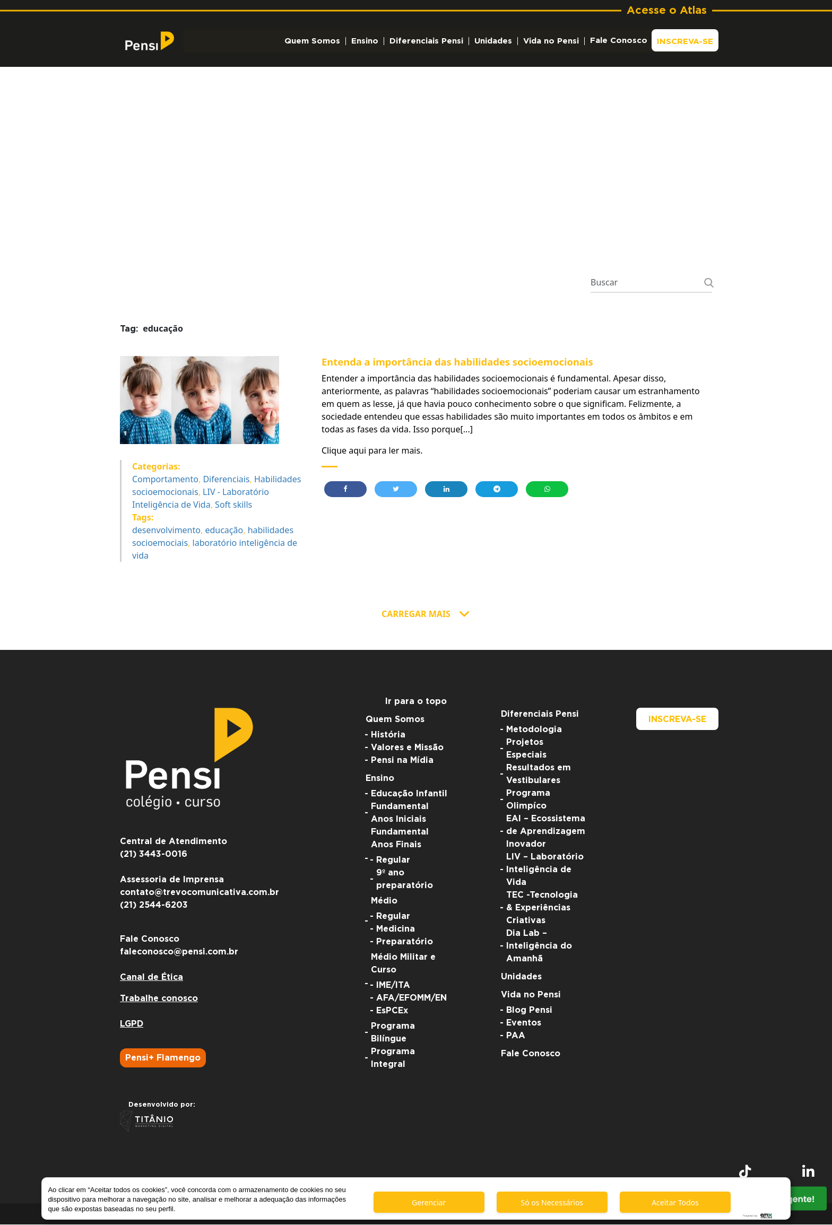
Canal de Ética (151, 978)
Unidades (493, 41)
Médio (384, 901)
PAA (515, 1036)
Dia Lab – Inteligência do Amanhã (539, 946)
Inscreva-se (685, 42)
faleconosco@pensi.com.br (179, 952)
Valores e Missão (407, 748)
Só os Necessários (552, 1202)
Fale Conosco (618, 41)
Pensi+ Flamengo (163, 1058)
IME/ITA (393, 985)
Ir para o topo (416, 702)
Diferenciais (226, 479)
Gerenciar (429, 1202)
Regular (393, 860)
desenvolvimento (166, 530)
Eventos (523, 1023)
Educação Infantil (409, 794)
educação (224, 530)
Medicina (395, 929)
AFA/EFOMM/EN (411, 998)
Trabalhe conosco (159, 999)
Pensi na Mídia (402, 761)
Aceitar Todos (675, 1202)
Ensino (364, 41)
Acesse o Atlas (667, 10)
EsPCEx (392, 1011)
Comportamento (165, 479)
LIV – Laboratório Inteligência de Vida (545, 870)
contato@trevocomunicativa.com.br (199, 893)
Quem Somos (312, 41)
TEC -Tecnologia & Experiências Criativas (542, 908)
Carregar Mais (416, 614)
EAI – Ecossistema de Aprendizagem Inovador (545, 832)
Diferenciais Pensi (426, 41)
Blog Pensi (529, 1010)
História (388, 735)
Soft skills (233, 505)
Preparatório (404, 942)
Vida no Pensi (551, 41)
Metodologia (534, 730)
